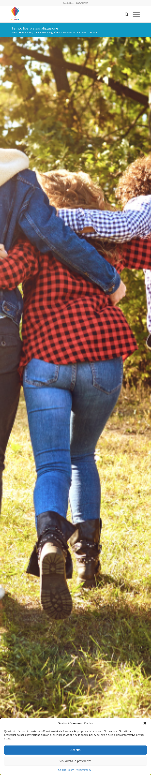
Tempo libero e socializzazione (34, 28)
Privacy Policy (83, 770)
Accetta (75, 750)
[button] (145, 723)
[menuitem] (125, 14)
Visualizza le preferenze (75, 761)
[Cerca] (125, 14)
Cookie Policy (66, 770)
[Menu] (134, 14)
